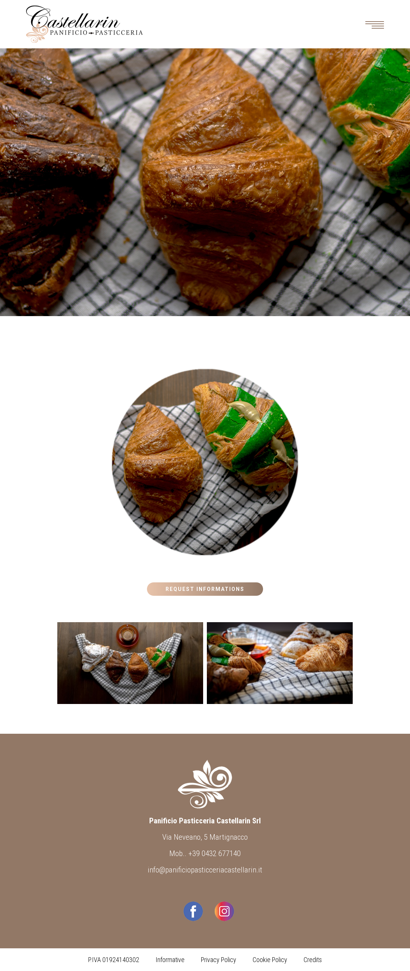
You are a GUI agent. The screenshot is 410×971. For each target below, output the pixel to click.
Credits (313, 960)
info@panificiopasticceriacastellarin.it (205, 869)
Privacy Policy (218, 960)
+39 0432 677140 (214, 853)
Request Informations (205, 589)
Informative (170, 960)
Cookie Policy (270, 960)
